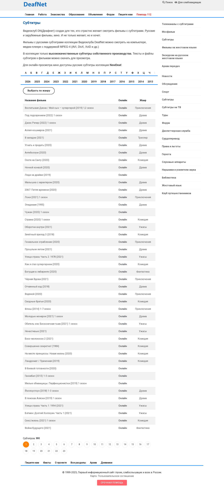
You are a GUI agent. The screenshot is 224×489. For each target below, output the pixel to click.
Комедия (143, 159)
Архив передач (170, 63)
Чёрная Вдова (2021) (36, 279)
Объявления (95, 14)
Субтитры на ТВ (170, 102)
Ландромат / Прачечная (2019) (42, 360)
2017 (112, 81)
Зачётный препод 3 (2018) (39, 234)
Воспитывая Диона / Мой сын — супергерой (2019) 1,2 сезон (59, 107)
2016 (122, 81)
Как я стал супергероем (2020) (42, 264)
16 (140, 444)
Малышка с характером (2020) (42, 182)
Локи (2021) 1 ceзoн (36, 197)
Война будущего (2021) (38, 427)
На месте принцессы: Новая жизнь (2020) (48, 353)
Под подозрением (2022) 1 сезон (43, 115)
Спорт (164, 87)
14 (125, 444)
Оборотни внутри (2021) (38, 226)
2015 (131, 81)
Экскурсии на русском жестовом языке (181, 54)
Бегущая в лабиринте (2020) (41, 271)
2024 (46, 81)
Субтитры (167, 38)
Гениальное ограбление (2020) (42, 241)
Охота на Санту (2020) (37, 159)
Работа (42, 14)
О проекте (61, 462)
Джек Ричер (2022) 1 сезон (40, 122)
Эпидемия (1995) (34, 204)
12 (109, 444)
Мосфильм (167, 31)
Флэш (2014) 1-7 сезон (38, 308)
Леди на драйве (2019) (38, 174)
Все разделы (78, 462)
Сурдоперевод (170, 131)
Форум (110, 14)
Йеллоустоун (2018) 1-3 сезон (42, 390)
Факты (47, 462)
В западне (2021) (34, 137)
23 (64, 451)
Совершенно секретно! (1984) (42, 346)
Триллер (143, 137)
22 (56, 451)
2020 (84, 81)
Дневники (106, 462)
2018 (103, 81)
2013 (150, 81)
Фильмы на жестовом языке (178, 45)
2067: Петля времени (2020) (40, 189)
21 (49, 451)
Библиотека (168, 167)
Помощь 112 (143, 14)
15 (132, 444)
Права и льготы (170, 138)
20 (41, 451)
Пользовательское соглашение (116, 475)
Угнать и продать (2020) (38, 145)
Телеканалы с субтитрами (177, 23)
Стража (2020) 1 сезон (37, 219)
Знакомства (58, 14)
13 (117, 444)
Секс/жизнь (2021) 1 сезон (40, 420)
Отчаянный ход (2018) (37, 286)
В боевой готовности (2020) (40, 368)
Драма (143, 115)
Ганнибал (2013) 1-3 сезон (39, 375)
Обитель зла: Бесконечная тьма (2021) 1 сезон (51, 323)
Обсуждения (169, 80)
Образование (76, 14)
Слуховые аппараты (173, 153)
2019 (93, 81)
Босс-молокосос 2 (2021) (39, 338)
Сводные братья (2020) (38, 301)
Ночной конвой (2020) (37, 167)
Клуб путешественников (175, 182)
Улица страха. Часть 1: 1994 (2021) (44, 405)
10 (94, 444)
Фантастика (142, 271)
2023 (56, 81)
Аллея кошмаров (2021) (38, 130)
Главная (29, 14)
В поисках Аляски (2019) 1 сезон (43, 398)
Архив (93, 462)
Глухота (165, 145)
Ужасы (143, 226)
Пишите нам (125, 14)
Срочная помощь (112, 482)
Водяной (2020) (33, 293)
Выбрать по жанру (39, 90)
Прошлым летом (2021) (38, 249)
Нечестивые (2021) (36, 331)
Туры (164, 109)
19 (33, 451)
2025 (37, 81)
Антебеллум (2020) (35, 152)
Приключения (143, 107)
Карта (93, 475)
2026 (27, 81)
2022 (65, 81)
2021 (75, 81)
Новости (166, 72)
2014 (141, 81)
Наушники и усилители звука (178, 160)
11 (102, 444)
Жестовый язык (171, 174)
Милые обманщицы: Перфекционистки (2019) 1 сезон (56, 383)
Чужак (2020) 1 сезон (37, 212)
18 (26, 451)
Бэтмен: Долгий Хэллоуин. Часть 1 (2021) (48, 413)
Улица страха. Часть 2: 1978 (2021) (44, 256)
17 (148, 444)
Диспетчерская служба (175, 123)
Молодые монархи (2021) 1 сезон (44, 316)
